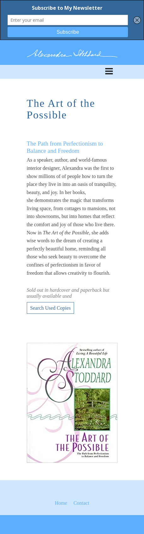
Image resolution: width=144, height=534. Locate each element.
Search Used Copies (50, 308)
